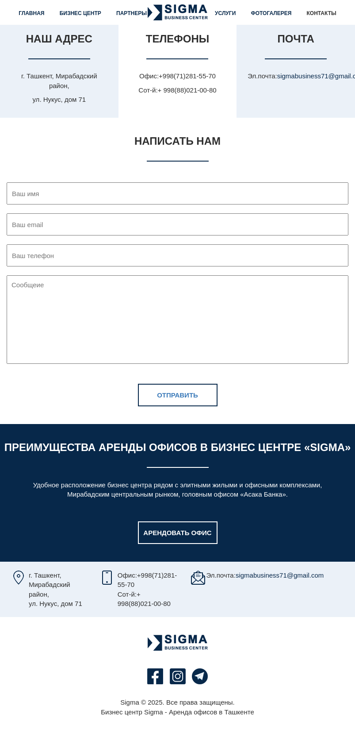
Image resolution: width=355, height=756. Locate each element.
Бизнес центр (80, 13)
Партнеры (131, 13)
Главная (31, 13)
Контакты (321, 13)
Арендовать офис (177, 532)
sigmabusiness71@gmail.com (280, 575)
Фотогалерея (271, 13)
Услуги (225, 13)
